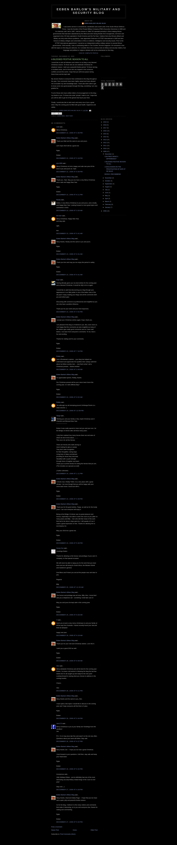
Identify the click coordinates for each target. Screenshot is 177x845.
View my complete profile (88, 53)
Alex (57, 666)
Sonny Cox (60, 548)
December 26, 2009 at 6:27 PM (69, 741)
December (108, 154)
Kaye (58, 280)
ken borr (59, 216)
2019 (105, 122)
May (106, 195)
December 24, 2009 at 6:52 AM (69, 397)
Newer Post (55, 830)
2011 (105, 145)
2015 (105, 134)
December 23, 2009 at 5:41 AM (69, 233)
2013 (105, 139)
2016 (105, 131)
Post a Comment (56, 827)
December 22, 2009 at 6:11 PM (69, 194)
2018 (105, 125)
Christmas (61, 116)
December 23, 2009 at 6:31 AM (69, 254)
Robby (58, 356)
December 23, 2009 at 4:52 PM (69, 312)
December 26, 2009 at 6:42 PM (69, 769)
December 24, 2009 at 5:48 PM (69, 543)
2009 (105, 151)
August (107, 187)
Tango (58, 416)
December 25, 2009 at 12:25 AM (70, 587)
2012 (105, 142)
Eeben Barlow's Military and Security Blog (89, 11)
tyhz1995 (59, 163)
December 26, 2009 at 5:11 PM (69, 691)
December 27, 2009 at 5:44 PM (69, 822)
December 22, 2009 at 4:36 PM (69, 133)
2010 (105, 148)
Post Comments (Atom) (68, 834)
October (108, 181)
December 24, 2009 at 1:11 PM (69, 473)
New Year (69, 116)
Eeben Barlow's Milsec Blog (95, 23)
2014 (105, 137)
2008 (105, 211)
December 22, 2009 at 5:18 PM (69, 158)
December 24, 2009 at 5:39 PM (69, 499)
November (108, 178)
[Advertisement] (112, 102)
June (107, 192)
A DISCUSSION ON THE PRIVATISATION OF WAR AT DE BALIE (115, 169)
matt (57, 127)
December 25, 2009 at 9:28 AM (69, 615)
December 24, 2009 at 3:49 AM (69, 369)
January (108, 207)
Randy (58, 200)
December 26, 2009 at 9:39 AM (69, 661)
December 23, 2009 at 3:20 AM (69, 210)
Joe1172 (59, 723)
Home (75, 830)
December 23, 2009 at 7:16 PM (69, 351)
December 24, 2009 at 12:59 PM (70, 410)
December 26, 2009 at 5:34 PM (69, 718)
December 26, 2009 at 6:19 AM (69, 635)
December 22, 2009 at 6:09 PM (69, 172)
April (106, 198)
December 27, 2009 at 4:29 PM (69, 789)
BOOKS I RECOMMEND (113, 174)
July (106, 190)
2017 (105, 128)
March (107, 201)
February (108, 204)
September (109, 184)
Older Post (94, 830)
